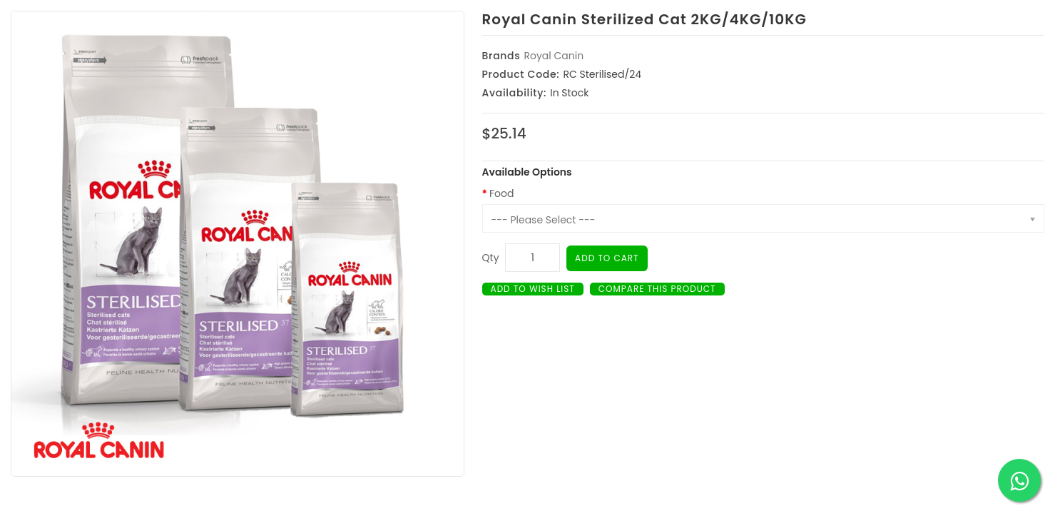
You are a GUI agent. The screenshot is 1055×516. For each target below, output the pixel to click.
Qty (490, 258)
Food (501, 193)
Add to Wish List (533, 289)
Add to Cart (607, 258)
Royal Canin (554, 56)
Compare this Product (657, 289)
